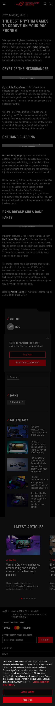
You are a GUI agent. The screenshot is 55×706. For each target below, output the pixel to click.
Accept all (27, 699)
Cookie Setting (27, 691)
